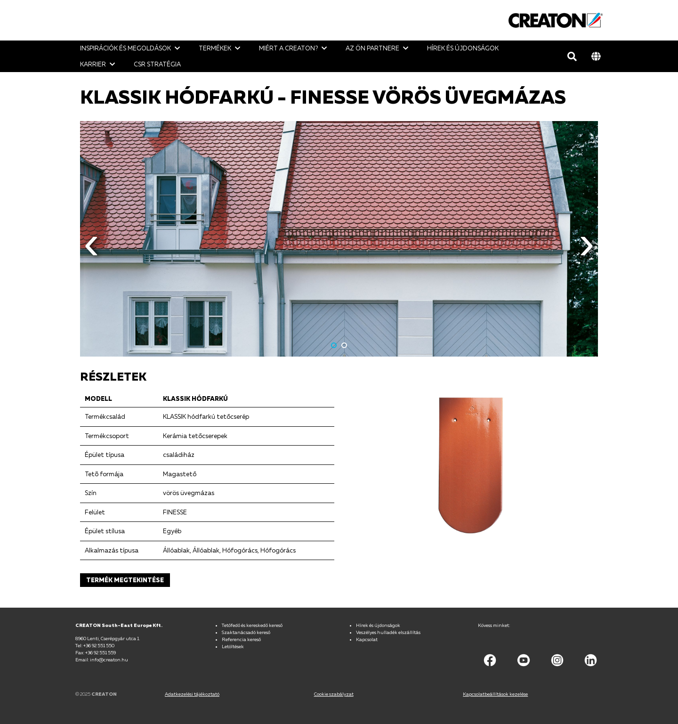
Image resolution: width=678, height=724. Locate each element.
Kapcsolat (367, 639)
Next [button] (586, 250)
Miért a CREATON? (288, 48)
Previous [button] (91, 250)
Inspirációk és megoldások (125, 48)
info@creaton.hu (109, 659)
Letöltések (233, 646)
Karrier (93, 64)
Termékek (215, 48)
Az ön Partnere (372, 48)
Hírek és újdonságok (463, 48)
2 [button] (344, 345)
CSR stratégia (157, 64)
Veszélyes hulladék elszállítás (388, 632)
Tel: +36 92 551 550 (94, 645)
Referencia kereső (241, 639)
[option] (339, 239)
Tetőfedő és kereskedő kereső (252, 625)
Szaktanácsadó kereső (246, 632)
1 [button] (334, 345)
